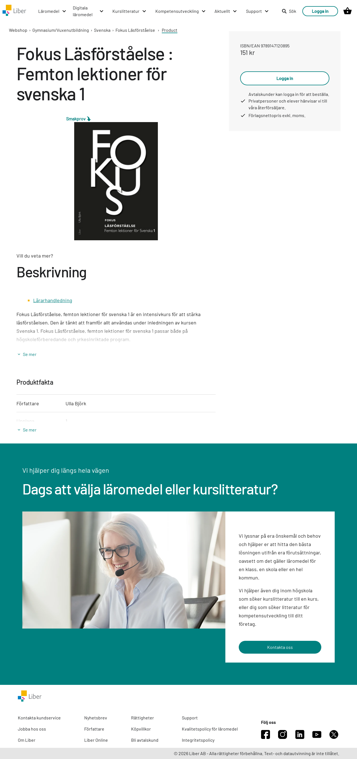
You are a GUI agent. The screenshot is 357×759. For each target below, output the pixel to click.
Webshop (18, 30)
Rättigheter (142, 717)
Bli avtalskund (144, 740)
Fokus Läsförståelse (135, 30)
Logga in (320, 11)
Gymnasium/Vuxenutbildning (60, 30)
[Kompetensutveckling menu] (180, 11)
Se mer (30, 354)
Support (190, 717)
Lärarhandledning (52, 300)
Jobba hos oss (32, 728)
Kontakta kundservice (39, 717)
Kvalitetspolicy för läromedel (210, 728)
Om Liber (26, 740)
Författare (94, 728)
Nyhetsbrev (95, 717)
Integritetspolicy (198, 740)
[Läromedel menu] (52, 11)
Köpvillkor (141, 728)
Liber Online (96, 740)
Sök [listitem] (289, 11)
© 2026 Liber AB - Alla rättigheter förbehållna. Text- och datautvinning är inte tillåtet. (256, 753)
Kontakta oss (280, 647)
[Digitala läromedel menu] (88, 11)
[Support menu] (257, 11)
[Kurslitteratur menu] (129, 11)
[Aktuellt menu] (225, 11)
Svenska (102, 30)
